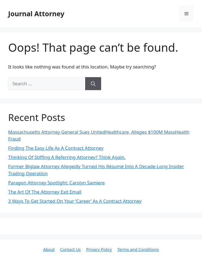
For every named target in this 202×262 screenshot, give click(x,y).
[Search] (93, 83)
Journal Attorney (36, 13)
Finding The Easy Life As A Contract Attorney (55, 148)
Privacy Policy (99, 249)
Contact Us (70, 249)
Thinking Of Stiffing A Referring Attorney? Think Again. (67, 157)
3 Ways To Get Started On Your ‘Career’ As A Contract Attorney (75, 201)
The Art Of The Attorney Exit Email (44, 192)
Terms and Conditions (138, 249)
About (49, 249)
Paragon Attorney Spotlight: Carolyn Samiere (56, 182)
